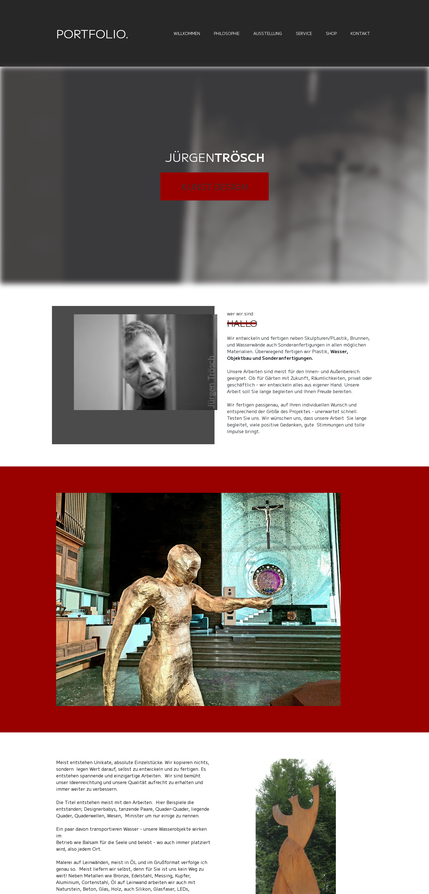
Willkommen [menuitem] (187, 33)
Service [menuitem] (304, 33)
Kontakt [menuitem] (360, 33)
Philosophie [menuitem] (227, 33)
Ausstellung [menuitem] (267, 33)
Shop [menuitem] (331, 33)
